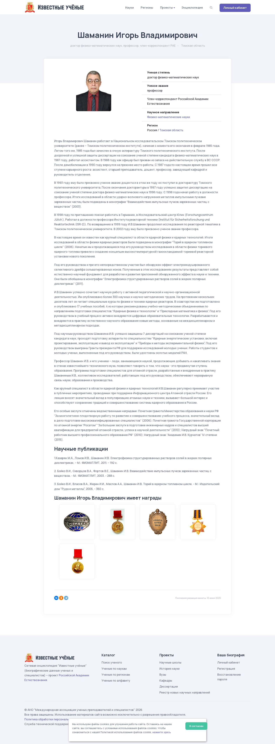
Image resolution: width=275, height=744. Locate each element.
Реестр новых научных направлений (184, 692)
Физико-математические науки (168, 117)
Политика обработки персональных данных (54, 719)
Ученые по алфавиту (116, 680)
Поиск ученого (112, 662)
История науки (169, 669)
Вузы (162, 674)
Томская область (171, 130)
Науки (129, 7)
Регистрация (226, 669)
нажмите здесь (161, 732)
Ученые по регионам (116, 674)
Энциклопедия (192, 7)
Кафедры (165, 680)
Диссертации (168, 686)
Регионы (147, 7)
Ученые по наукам (114, 669)
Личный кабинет (235, 8)
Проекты (166, 7)
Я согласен (196, 726)
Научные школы (170, 662)
